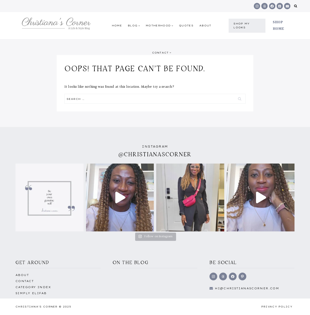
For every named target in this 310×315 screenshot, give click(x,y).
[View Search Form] (295, 6)
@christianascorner (155, 154)
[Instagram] (257, 6)
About (205, 25)
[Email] (287, 6)
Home (117, 25)
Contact (25, 281)
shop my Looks (241, 25)
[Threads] (264, 6)
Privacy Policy (277, 306)
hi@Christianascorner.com (247, 288)
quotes (186, 25)
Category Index (33, 287)
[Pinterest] (280, 6)
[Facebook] (272, 6)
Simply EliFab (31, 293)
